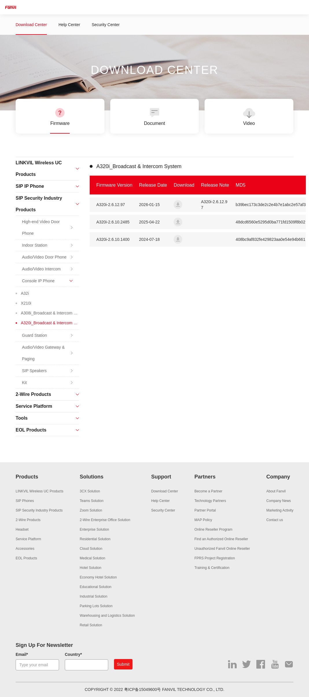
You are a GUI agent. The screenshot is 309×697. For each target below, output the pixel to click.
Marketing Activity (279, 510)
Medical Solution (92, 558)
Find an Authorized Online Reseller (221, 539)
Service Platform (28, 539)
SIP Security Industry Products (39, 510)
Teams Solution (92, 501)
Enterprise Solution (94, 529)
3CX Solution (90, 491)
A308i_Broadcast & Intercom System (50, 313)
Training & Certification (211, 568)
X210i (26, 303)
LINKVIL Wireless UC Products (39, 491)
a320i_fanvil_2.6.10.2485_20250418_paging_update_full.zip (178, 222)
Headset (22, 529)
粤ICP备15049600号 (142, 689)
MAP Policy (203, 520)
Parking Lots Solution (96, 606)
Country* (73, 654)
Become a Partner (208, 491)
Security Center (105, 24)
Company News (278, 501)
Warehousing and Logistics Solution (107, 616)
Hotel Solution (91, 568)
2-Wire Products (28, 520)
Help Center (69, 24)
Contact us (274, 520)
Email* (22, 654)
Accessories (25, 549)
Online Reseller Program (213, 529)
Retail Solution (91, 625)
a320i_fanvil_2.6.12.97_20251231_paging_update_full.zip (178, 204)
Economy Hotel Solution (98, 577)
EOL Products (26, 558)
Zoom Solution (91, 510)
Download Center (31, 24)
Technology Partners (210, 501)
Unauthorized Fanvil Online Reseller (222, 549)
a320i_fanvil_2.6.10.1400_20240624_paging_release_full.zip (178, 239)
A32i (25, 293)
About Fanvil (276, 491)
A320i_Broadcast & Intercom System (50, 323)
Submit (123, 664)
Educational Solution (95, 587)
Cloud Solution (91, 549)
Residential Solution (95, 539)
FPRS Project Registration (214, 558)
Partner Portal (205, 510)
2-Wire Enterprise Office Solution (105, 520)
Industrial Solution (93, 596)
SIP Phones (25, 501)
